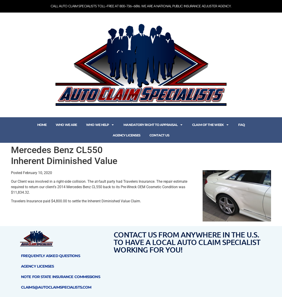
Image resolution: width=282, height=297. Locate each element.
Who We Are (66, 125)
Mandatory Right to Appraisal (153, 125)
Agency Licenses (127, 135)
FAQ (241, 125)
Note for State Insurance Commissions (60, 277)
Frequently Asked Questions (50, 256)
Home (42, 125)
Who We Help (100, 125)
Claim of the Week (210, 125)
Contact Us (159, 135)
